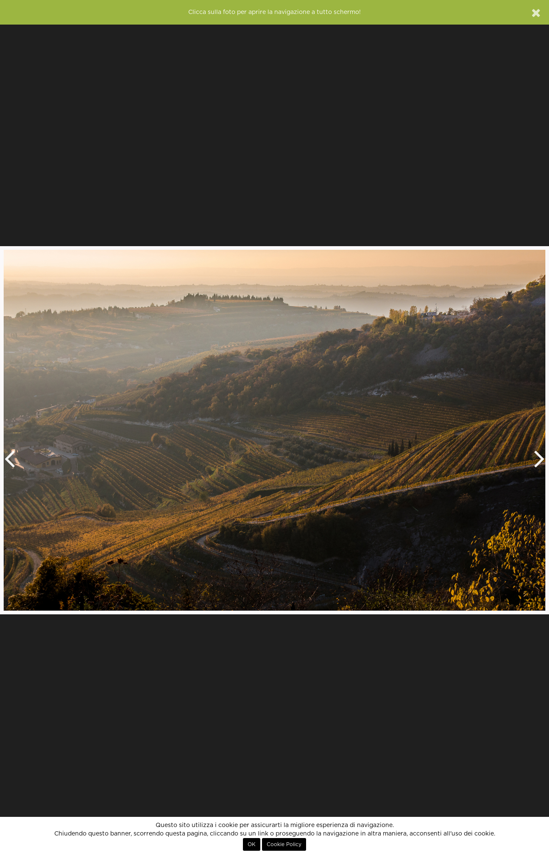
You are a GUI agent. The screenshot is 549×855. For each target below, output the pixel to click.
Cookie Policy (284, 844)
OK (252, 844)
